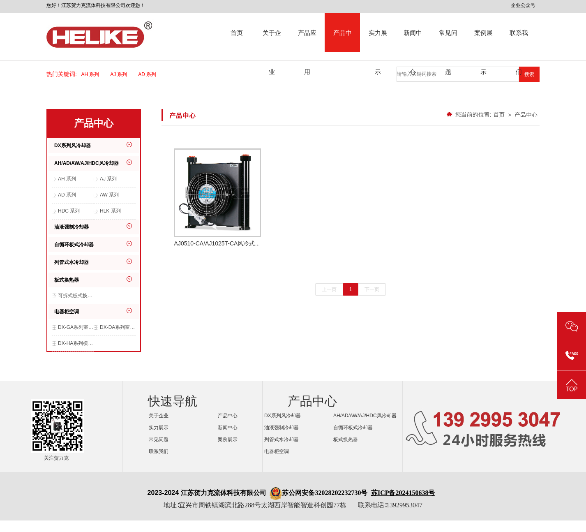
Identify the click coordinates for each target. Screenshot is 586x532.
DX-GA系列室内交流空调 (76, 327)
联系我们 (519, 40)
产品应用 (307, 40)
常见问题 (448, 40)
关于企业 (272, 40)
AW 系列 (109, 195)
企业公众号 (523, 5)
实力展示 (378, 40)
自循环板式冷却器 (74, 244)
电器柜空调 (66, 312)
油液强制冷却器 (71, 227)
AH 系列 (93, 74)
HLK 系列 (110, 211)
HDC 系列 (69, 211)
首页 (237, 32)
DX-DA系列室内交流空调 (118, 327)
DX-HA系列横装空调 (76, 343)
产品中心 (342, 40)
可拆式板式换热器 (76, 295)
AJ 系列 (121, 74)
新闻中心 (413, 40)
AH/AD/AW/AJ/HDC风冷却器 (86, 163)
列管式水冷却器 (71, 262)
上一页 (329, 289)
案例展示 (483, 40)
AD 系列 (149, 74)
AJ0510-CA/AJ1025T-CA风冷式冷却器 (217, 203)
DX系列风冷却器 (72, 145)
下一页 (372, 289)
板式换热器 (66, 280)
